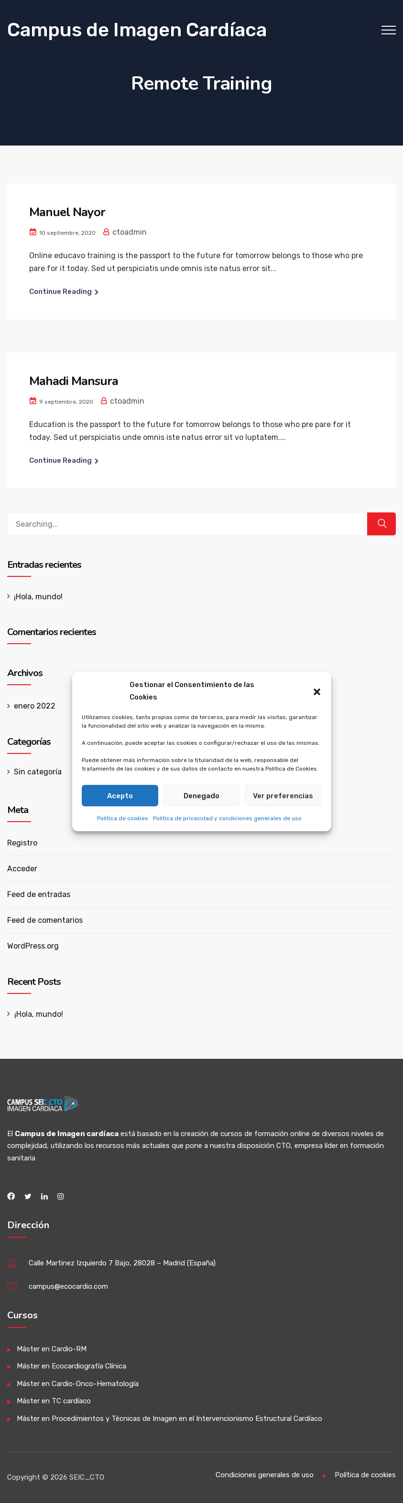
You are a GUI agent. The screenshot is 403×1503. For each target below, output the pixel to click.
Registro (22, 842)
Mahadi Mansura (73, 381)
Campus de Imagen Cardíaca (137, 30)
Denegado (201, 795)
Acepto (120, 795)
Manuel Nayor (67, 212)
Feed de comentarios (45, 920)
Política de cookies (122, 818)
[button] (317, 691)
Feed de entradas (38, 894)
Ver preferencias (283, 795)
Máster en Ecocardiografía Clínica (71, 1366)
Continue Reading (60, 291)
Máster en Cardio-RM (52, 1349)
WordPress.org (33, 945)
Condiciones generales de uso (265, 1475)
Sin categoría (38, 771)
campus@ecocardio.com (68, 1286)
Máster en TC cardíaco (54, 1401)
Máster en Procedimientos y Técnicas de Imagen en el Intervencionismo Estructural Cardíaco (169, 1418)
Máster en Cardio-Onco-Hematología (78, 1383)
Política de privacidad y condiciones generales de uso (227, 818)
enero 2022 (34, 705)
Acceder (22, 868)
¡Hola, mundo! (38, 596)
